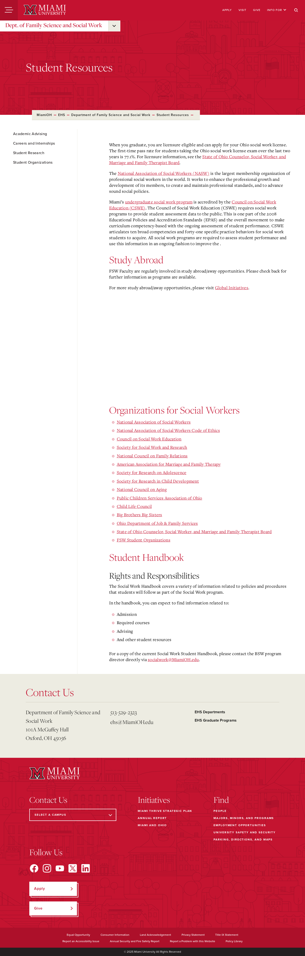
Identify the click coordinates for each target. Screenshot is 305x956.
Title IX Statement (226, 934)
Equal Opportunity (78, 934)
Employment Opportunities (240, 825)
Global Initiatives (231, 287)
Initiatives (154, 799)
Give (256, 10)
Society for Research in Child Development (158, 481)
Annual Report (152, 818)
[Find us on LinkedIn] (85, 868)
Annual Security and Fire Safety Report (134, 941)
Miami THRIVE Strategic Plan (165, 811)
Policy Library (234, 941)
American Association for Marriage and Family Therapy (169, 464)
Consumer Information (115, 934)
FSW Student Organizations (143, 540)
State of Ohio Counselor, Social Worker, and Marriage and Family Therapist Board (194, 531)
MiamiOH (44, 115)
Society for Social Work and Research (152, 447)
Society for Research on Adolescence (152, 472)
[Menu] (9, 10)
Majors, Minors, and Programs (244, 818)
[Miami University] (45, 10)
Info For (276, 10)
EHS (61, 115)
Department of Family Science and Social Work (110, 115)
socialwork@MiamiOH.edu (173, 659)
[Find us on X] (72, 868)
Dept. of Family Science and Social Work (53, 25)
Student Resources (173, 115)
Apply (227, 10)
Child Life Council (134, 506)
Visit (242, 10)
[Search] (296, 10)
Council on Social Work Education (149, 439)
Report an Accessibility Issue (80, 941)
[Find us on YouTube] (60, 868)
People (220, 811)
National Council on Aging (142, 489)
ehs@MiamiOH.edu (131, 721)
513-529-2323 (123, 712)
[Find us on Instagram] (47, 868)
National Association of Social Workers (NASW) (163, 173)
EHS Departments (210, 712)
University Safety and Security (245, 832)
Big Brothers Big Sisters (139, 514)
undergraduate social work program (159, 202)
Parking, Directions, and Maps (243, 839)
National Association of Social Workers (154, 422)
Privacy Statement (193, 934)
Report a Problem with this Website (192, 941)
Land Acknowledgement (155, 934)
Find (221, 799)
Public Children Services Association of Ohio (159, 498)
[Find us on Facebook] (34, 868)
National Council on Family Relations (152, 456)
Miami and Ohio (152, 825)
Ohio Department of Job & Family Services (157, 523)
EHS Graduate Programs (216, 720)
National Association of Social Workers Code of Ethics (168, 430)
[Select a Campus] (72, 815)
